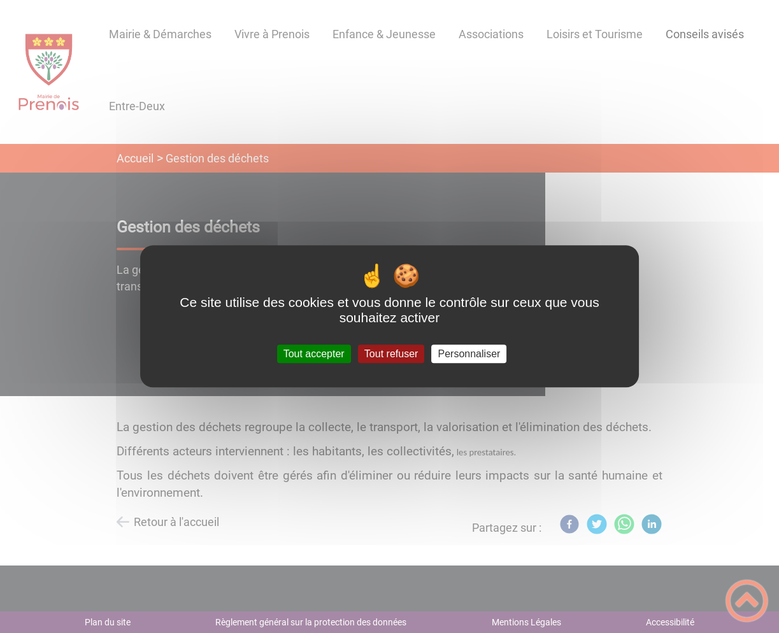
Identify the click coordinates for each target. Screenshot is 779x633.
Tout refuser (391, 353)
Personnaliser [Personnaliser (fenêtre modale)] (469, 353)
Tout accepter (314, 353)
